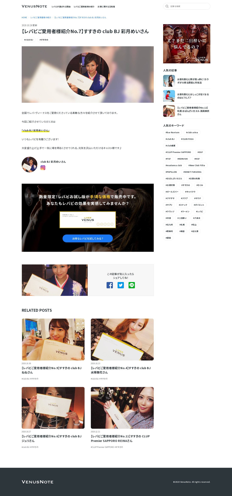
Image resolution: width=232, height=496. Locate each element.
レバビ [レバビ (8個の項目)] (200, 211)
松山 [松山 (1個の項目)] (194, 224)
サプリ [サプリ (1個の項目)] (169, 204)
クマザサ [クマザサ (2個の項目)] (170, 198)
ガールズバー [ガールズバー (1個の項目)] (172, 191)
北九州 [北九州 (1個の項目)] (170, 224)
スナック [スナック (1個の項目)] (183, 204)
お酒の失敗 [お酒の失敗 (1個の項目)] (195, 178)
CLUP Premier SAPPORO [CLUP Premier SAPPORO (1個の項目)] (179, 152)
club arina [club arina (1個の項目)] (192, 132)
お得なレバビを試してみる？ (87, 238)
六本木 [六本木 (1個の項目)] (197, 218)
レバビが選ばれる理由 (61, 6)
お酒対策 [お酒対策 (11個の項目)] (171, 185)
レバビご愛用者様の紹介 (84, 6)
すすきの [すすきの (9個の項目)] (186, 185)
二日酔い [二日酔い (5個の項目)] (183, 218)
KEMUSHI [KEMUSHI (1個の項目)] (183, 158)
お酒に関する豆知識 (106, 6)
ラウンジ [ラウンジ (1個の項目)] (170, 211)
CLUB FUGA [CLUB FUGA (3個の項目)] (188, 139)
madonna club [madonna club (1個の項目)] (174, 165)
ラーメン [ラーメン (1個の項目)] (185, 211)
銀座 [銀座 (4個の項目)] (169, 237)
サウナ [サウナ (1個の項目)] (198, 198)
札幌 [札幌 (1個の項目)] (183, 224)
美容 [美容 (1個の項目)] (183, 231)
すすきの (44, 39)
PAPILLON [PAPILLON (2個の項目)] (172, 172)
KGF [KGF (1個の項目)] (198, 158)
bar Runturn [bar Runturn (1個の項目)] (173, 132)
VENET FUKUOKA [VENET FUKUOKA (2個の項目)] (193, 172)
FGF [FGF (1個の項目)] (169, 158)
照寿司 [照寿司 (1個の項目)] (170, 231)
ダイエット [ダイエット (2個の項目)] (199, 204)
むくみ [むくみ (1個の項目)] (200, 185)
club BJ (29, 39)
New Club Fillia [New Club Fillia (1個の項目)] (197, 165)
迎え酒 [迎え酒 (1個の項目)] (195, 231)
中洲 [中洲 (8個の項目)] (169, 218)
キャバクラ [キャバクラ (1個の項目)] (190, 191)
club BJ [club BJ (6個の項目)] (170, 139)
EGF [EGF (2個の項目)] (201, 152)
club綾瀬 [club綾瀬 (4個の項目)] (171, 145)
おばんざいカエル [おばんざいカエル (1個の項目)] (174, 178)
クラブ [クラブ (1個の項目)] (185, 198)
